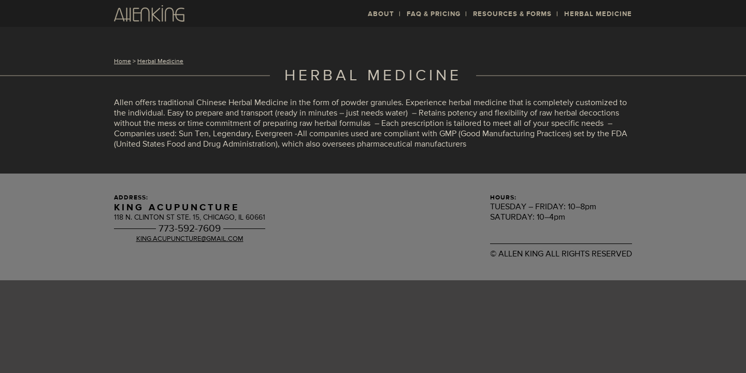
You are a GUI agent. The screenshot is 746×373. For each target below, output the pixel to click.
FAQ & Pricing (434, 14)
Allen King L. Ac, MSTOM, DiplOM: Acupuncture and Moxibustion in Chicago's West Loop (149, 13)
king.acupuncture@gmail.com (189, 239)
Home (122, 62)
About (381, 14)
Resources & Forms (512, 14)
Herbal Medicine (598, 14)
